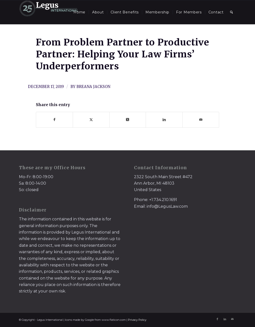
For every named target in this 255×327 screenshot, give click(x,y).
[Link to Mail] (232, 319)
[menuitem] (79, 12)
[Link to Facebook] (217, 319)
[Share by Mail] (201, 119)
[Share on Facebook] (54, 119)
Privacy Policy (137, 320)
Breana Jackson (93, 86)
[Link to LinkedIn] (225, 319)
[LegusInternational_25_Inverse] (49, 12)
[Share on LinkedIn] (164, 119)
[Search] (231, 12)
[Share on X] (91, 119)
